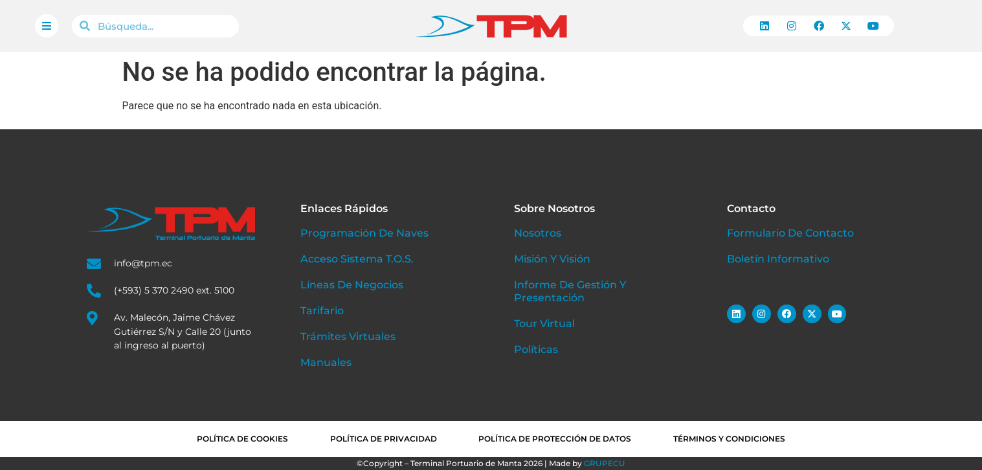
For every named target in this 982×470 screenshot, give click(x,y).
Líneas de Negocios (351, 285)
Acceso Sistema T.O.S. (357, 259)
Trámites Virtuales (348, 336)
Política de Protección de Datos (555, 438)
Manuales (326, 362)
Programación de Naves (364, 233)
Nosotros (537, 233)
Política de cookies (242, 438)
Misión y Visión (552, 259)
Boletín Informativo (778, 259)
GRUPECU (604, 463)
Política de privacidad (383, 438)
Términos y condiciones (730, 438)
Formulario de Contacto (790, 233)
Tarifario (322, 310)
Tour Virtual (544, 323)
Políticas (536, 349)
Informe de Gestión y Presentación (570, 291)
